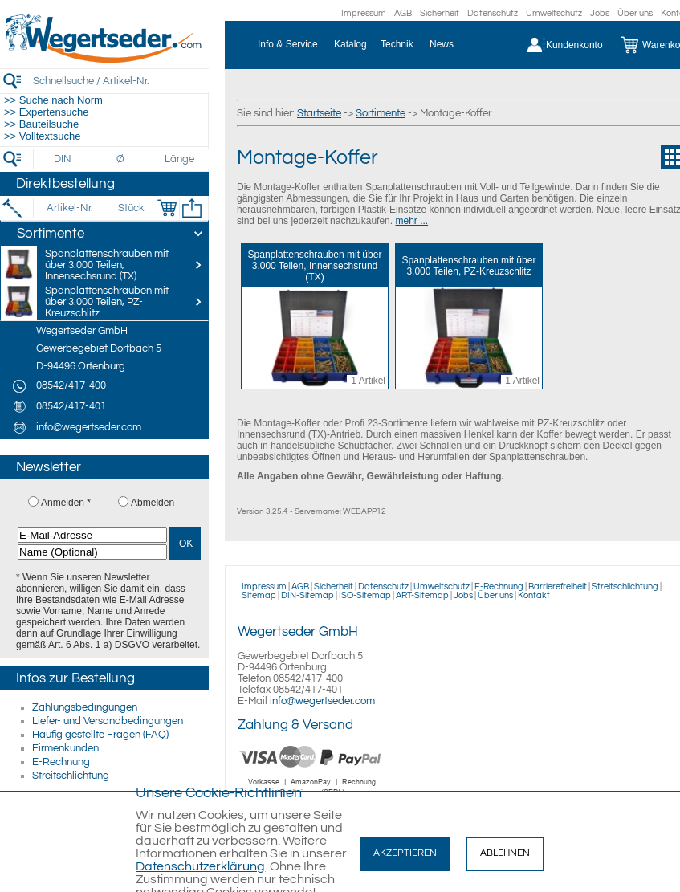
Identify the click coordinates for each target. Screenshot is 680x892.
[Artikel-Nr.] (69, 208)
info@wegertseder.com (322, 701)
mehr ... (411, 220)
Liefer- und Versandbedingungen (107, 721)
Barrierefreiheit (557, 586)
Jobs (599, 13)
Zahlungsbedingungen (84, 707)
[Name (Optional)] (92, 552)
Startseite (319, 113)
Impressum (363, 13)
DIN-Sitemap (307, 595)
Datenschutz (492, 13)
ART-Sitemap (422, 595)
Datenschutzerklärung (200, 866)
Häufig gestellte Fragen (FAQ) (100, 734)
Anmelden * (66, 502)
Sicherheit (439, 13)
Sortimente (380, 113)
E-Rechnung (61, 762)
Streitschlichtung (70, 775)
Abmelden (152, 502)
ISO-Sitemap (365, 595)
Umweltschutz (554, 13)
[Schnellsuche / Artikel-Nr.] (120, 80)
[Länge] (179, 159)
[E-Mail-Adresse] (92, 535)
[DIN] (63, 159)
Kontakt (534, 595)
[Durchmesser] (121, 159)
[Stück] (130, 208)
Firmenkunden (65, 748)
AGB (403, 13)
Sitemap (259, 595)
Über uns (635, 13)
